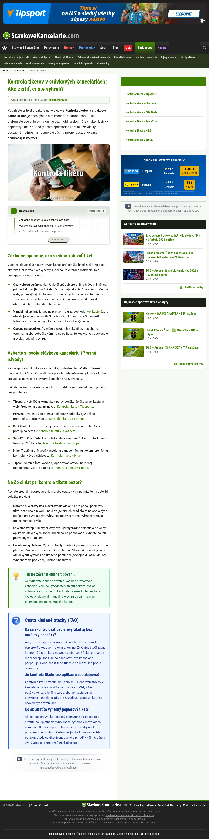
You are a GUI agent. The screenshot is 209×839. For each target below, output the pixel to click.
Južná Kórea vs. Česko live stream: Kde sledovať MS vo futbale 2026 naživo (169, 255)
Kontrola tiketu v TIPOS (139, 139)
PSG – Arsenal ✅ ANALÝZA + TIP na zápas (172, 348)
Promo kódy (87, 48)
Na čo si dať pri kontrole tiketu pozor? (40, 231)
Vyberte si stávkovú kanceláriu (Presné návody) (46, 225)
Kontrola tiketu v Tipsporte (75, 406)
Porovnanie (51, 48)
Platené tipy (103, 63)
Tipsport (138, 171)
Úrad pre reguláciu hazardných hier (96, 833)
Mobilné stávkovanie (146, 57)
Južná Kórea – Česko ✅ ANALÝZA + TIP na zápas (172, 332)
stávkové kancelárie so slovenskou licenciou (130, 815)
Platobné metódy (13, 63)
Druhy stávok (188, 57)
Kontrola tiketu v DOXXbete (57, 431)
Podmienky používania (143, 805)
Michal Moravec (58, 99)
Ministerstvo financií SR (62, 833)
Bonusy (69, 48)
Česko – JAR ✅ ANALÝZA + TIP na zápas (171, 313)
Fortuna (137, 184)
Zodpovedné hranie (194, 805)
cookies (116, 811)
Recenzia (169, 173)
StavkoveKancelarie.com (41, 35)
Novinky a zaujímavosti (16, 57)
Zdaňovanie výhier (35, 63)
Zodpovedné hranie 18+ (130, 833)
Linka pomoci (152, 833)
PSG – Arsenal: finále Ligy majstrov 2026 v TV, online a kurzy (172, 273)
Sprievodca (145, 48)
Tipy (115, 48)
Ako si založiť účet (64, 57)
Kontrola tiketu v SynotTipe (60, 443)
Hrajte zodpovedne (50, 767)
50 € (189, 184)
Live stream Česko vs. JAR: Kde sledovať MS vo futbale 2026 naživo (173, 237)
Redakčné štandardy (169, 805)
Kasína (162, 48)
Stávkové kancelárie (25, 48)
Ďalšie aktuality (193, 287)
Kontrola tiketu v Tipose (71, 468)
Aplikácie (93, 311)
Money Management (59, 63)
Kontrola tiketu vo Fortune (66, 419)
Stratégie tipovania (83, 63)
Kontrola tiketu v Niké (66, 455)
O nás (33, 805)
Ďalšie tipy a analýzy (191, 363)
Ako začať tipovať (41, 57)
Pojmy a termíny (169, 57)
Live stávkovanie (122, 57)
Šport (103, 48)
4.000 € (189, 171)
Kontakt (43, 805)
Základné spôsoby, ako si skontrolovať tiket (44, 219)
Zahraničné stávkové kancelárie (94, 57)
